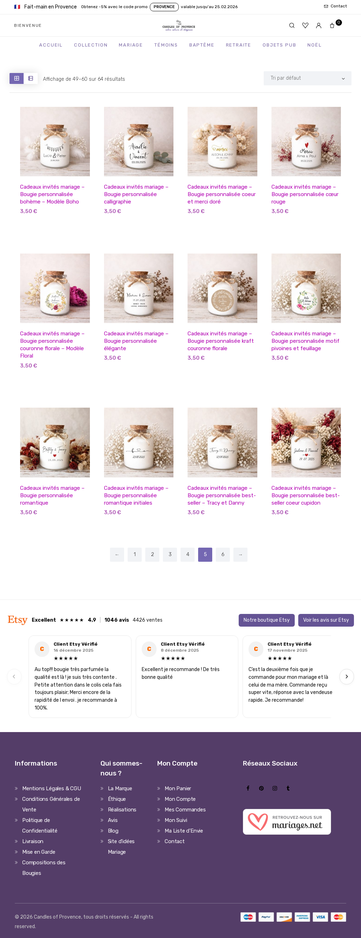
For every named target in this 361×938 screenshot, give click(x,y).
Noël (314, 45)
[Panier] (334, 25)
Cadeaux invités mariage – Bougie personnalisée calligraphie (135, 194)
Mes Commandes (185, 809)
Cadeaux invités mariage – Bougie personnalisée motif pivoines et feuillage (304, 341)
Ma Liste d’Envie (184, 830)
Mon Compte (180, 799)
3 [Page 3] (170, 555)
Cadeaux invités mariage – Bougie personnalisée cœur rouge (304, 194)
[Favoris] (305, 25)
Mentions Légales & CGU (51, 788)
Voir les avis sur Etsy (326, 620)
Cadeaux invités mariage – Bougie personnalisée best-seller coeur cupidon (304, 495)
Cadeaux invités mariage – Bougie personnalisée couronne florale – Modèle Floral (52, 344)
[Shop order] (307, 78)
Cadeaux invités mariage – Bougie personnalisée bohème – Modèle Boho (52, 194)
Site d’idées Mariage (121, 846)
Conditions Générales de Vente (51, 804)
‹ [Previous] (14, 676)
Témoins (166, 45)
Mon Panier (178, 788)
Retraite (239, 45)
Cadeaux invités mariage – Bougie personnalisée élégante (135, 341)
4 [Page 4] (187, 555)
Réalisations (122, 809)
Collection (91, 45)
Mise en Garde (38, 851)
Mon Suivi (176, 820)
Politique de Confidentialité (39, 825)
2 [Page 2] (152, 555)
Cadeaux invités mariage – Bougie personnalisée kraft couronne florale (220, 341)
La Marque (120, 788)
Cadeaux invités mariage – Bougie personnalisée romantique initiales (135, 495)
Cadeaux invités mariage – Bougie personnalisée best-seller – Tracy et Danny (221, 495)
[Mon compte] (318, 25)
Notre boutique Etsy (267, 620)
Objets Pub (279, 45)
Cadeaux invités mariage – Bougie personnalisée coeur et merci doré (221, 194)
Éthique (117, 799)
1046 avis (116, 620)
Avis (113, 820)
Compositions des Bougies (44, 867)
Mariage (131, 45)
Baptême (202, 45)
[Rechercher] (291, 25)
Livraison (32, 841)
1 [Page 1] (135, 555)
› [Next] (346, 676)
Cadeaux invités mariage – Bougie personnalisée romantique (52, 495)
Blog (113, 830)
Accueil (51, 45)
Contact (175, 841)
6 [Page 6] (223, 555)
